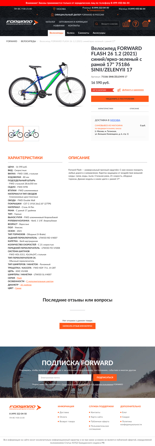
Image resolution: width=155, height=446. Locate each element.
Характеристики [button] (105, 108)
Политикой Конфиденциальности (76, 384)
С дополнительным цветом (39, 281)
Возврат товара (67, 422)
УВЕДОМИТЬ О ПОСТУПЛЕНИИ (120, 99)
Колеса (70, 33)
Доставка (64, 412)
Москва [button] (115, 120)
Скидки (125, 417)
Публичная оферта (100, 422)
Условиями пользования (103, 384)
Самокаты (83, 33)
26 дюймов (25, 285)
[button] (95, 10)
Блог (124, 412)
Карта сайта (97, 417)
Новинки (58, 26)
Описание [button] (134, 108)
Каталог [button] (50, 22)
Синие (18, 288)
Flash (19, 278)
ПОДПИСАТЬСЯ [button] (105, 378)
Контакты (74, 26)
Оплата (63, 417)
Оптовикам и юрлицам (73, 22)
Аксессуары (99, 33)
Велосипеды (56, 33)
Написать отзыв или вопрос (77, 326)
